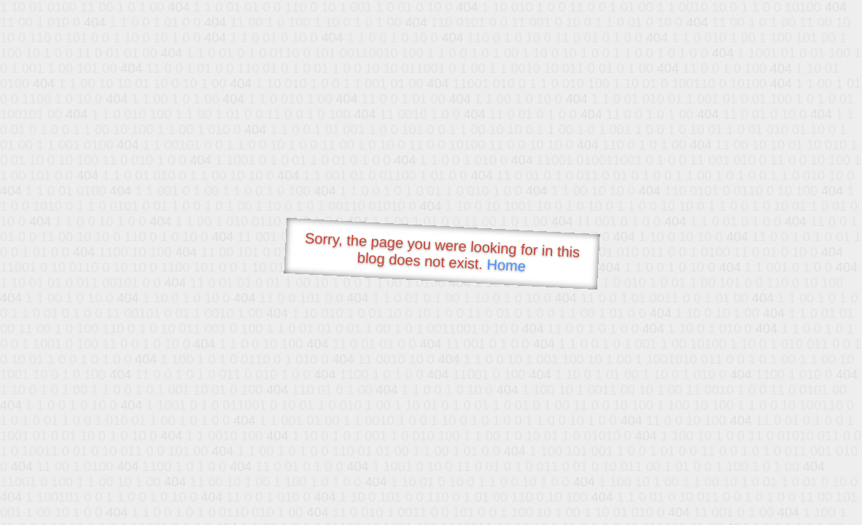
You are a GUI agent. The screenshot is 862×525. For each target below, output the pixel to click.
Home (506, 265)
